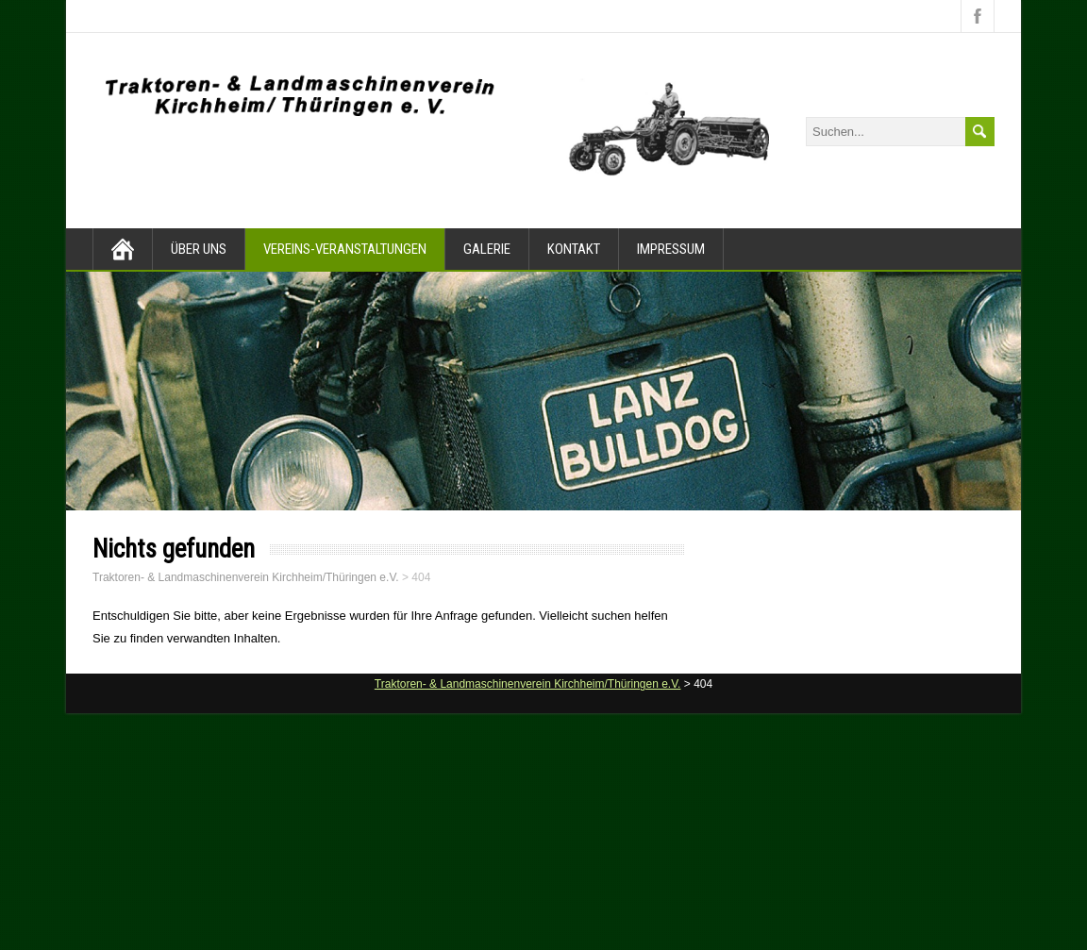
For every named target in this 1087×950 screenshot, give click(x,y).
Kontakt (573, 249)
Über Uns (198, 249)
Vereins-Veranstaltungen (344, 249)
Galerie (486, 249)
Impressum (671, 249)
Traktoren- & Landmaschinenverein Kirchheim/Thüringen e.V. (245, 577)
